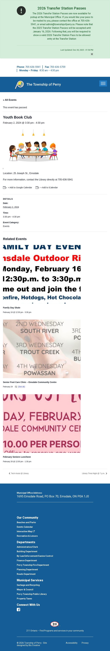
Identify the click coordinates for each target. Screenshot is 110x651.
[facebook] (18, 609)
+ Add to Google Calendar (20, 187)
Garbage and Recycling (28, 585)
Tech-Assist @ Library (20, 473)
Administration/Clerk (27, 547)
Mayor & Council (25, 589)
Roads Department (26, 574)
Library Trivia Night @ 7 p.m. (93, 473)
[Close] (92, 54)
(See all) (21, 387)
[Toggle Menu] (103, 83)
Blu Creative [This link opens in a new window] (34, 645)
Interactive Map (26, 531)
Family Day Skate (11, 307)
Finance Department (27, 560)
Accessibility (71, 643)
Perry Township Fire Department (33, 565)
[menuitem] (55, 522)
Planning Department (27, 569)
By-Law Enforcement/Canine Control (35, 556)
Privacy (85, 643)
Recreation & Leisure (27, 536)
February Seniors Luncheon (17, 457)
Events (6, 226)
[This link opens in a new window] (55, 624)
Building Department (27, 551)
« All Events (9, 100)
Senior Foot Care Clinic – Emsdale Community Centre (29, 382)
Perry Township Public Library (32, 594)
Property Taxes (24, 598)
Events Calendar (25, 527)
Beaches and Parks (26, 522)
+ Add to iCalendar (49, 187)
